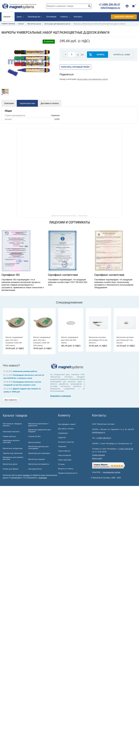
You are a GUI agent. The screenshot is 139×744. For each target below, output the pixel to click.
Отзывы (61, 464)
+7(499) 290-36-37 (103, 438)
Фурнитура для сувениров (39, 453)
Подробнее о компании (60, 396)
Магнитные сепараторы (13, 448)
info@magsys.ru (110, 7)
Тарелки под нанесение (12, 453)
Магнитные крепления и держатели (38, 425)
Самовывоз (63, 433)
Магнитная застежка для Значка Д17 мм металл (125, 340)
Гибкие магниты (9, 436)
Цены (20, 17)
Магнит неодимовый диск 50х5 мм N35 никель (69, 340)
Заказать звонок (123, 17)
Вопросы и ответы (65, 469)
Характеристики (27, 103)
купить (100, 54)
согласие (26, 475)
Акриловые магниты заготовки (11, 441)
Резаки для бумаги (10, 469)
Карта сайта (97, 458)
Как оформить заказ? (67, 424)
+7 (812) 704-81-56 (125, 449)
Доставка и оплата (50, 103)
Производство (35, 17)
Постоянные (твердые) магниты (12, 425)
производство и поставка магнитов (22, 4)
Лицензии (62, 446)
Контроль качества (66, 442)
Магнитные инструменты (38, 464)
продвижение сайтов (111, 472)
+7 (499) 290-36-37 (109, 4)
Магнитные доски (10, 464)
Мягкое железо (34, 442)
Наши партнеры (64, 460)
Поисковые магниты (11, 432)
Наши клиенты (64, 451)
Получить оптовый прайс (75, 67)
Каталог (8, 17)
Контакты (78, 17)
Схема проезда (98, 455)
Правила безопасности (67, 473)
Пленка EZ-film (34, 436)
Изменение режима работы (25, 371)
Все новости (11, 400)
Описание (9, 103)
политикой (43, 478)
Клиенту (65, 17)
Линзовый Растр (35, 469)
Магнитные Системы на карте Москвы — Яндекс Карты (69, 215)
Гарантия (62, 438)
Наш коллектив (64, 455)
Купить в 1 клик (121, 54)
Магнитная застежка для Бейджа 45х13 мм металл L (98, 340)
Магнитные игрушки (36, 459)
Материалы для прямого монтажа (13, 458)
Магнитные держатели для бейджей (39, 431)
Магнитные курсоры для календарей (38, 447)
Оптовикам (51, 17)
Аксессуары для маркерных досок (92, 79)
